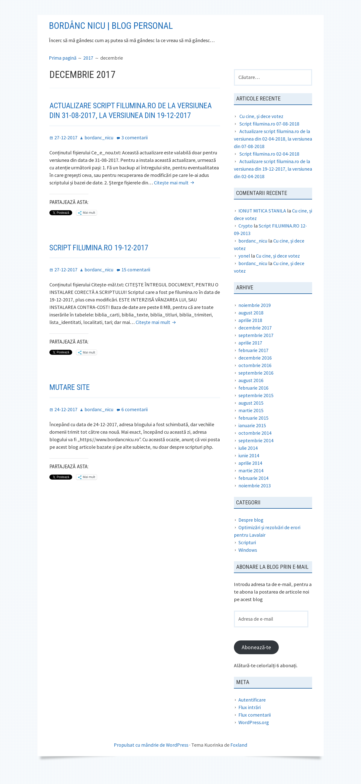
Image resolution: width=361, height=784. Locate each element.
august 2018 (251, 324)
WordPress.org (253, 735)
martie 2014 (250, 482)
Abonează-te (257, 659)
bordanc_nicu (253, 252)
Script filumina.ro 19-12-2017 (101, 268)
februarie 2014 (253, 490)
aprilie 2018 (250, 332)
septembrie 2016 (256, 385)
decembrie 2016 (255, 370)
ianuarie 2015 (252, 437)
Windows (247, 562)
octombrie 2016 (255, 377)
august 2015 (251, 415)
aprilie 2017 (250, 355)
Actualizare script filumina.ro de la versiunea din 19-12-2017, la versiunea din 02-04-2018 (272, 180)
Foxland (239, 757)
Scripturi (247, 554)
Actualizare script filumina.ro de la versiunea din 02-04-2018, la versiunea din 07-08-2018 (272, 150)
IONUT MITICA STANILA (263, 222)
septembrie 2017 (256, 347)
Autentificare (252, 712)
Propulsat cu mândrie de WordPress (151, 757)
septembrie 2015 (256, 407)
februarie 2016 (253, 400)
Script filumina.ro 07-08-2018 (269, 135)
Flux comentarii (254, 727)
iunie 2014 (248, 467)
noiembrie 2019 (254, 317)
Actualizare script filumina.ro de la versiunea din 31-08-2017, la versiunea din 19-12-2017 (130, 126)
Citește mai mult (175, 203)
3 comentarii (135, 158)
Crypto (245, 237)
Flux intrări (249, 720)
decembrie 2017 (255, 340)
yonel (244, 267)
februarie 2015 (253, 430)
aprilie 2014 (250, 475)
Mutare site (70, 408)
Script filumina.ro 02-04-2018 (269, 165)
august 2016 (251, 392)
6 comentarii (135, 430)
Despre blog (251, 532)
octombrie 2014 (255, 445)
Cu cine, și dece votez (261, 128)
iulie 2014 (248, 460)
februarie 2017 (253, 362)
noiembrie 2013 (254, 497)
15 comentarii (136, 290)
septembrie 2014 (256, 452)
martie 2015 (250, 422)
